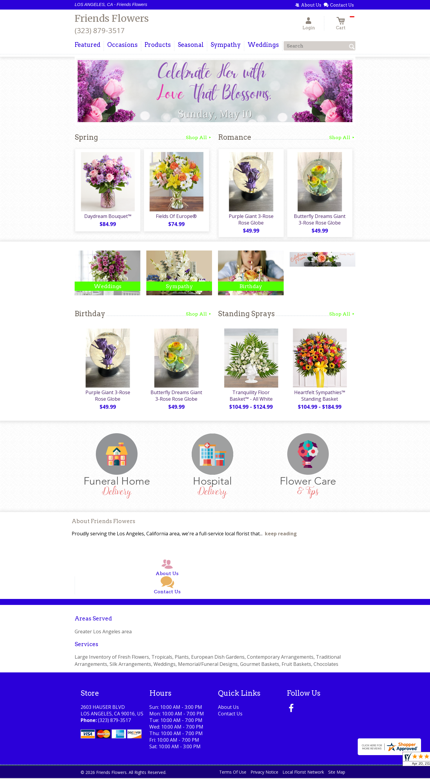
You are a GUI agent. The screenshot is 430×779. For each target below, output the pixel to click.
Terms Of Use (232, 773)
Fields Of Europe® (176, 216)
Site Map (336, 773)
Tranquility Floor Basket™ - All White (250, 396)
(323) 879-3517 (100, 30)
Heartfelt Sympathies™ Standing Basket (319, 396)
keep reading (281, 534)
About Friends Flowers (103, 522)
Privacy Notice (264, 773)
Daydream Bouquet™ (107, 216)
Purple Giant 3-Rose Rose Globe (250, 219)
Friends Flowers (112, 18)
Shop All (199, 137)
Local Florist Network (303, 773)
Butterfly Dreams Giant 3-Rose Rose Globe (319, 219)
